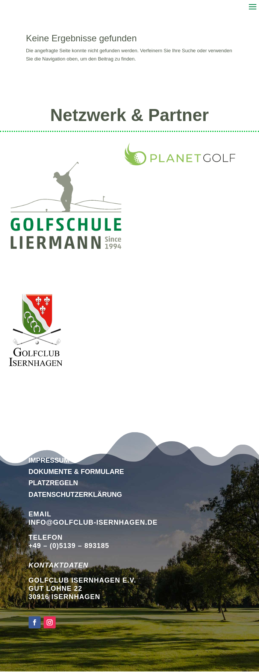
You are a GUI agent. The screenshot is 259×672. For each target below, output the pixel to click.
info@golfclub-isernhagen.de (93, 522)
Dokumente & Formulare (76, 471)
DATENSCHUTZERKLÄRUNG (75, 494)
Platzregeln (53, 483)
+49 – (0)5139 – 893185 (69, 545)
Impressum (49, 460)
